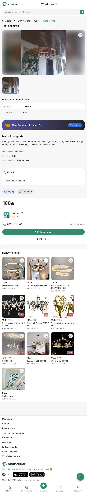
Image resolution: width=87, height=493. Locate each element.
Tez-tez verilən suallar (13, 433)
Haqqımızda (8, 437)
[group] (43, 52)
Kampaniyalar (8, 428)
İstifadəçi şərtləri (10, 447)
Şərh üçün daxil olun (16, 181)
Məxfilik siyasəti (10, 451)
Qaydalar (6, 442)
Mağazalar (7, 419)
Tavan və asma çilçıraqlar (27, 21)
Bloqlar (5, 423)
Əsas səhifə (7, 21)
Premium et (75, 125)
